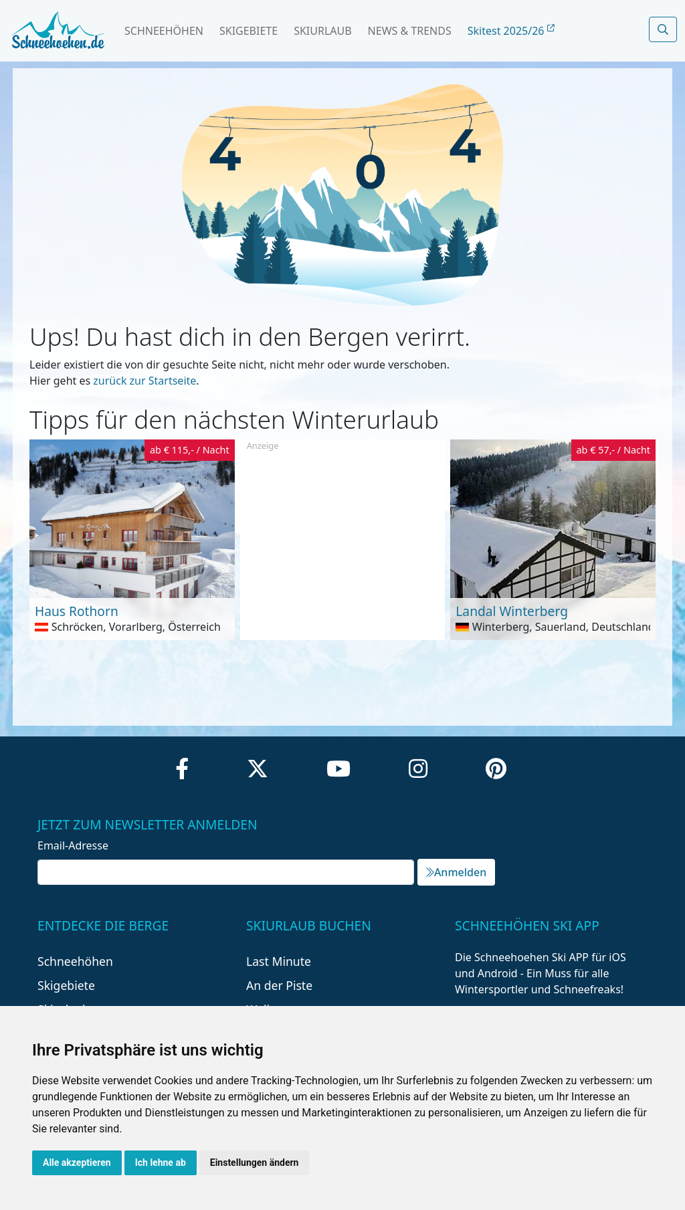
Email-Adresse (72, 845)
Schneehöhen (163, 30)
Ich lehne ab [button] (160, 1162)
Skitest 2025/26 (511, 30)
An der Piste (279, 985)
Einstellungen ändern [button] (254, 1162)
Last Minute (278, 961)
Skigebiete (248, 30)
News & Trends (410, 30)
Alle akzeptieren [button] (77, 1162)
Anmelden (456, 872)
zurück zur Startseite (144, 380)
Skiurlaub (322, 30)
